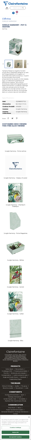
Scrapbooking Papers (15, 379)
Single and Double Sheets (10, 377)
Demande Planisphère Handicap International (14, 412)
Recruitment (19, 388)
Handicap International (14, 397)
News (19, 407)
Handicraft (23, 377)
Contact (15, 414)
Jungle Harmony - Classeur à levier (15, 178)
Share (8, 118)
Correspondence (6, 375)
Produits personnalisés (20, 371)
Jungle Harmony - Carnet (15, 287)
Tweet (12, 118)
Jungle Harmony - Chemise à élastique (15, 205)
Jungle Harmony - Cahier (15, 314)
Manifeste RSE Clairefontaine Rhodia (15, 401)
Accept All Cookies (15, 437)
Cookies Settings (15, 427)
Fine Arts (6, 373)
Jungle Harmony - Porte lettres (15, 151)
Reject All (15, 432)
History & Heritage (7, 386)
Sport (22, 395)
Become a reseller (8, 388)
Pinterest (16, 118)
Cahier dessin (9, 369)
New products (19, 369)
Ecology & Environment (12, 395)
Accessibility (22, 399)
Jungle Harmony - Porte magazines (15, 233)
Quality (17, 386)
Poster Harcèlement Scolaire (14, 409)
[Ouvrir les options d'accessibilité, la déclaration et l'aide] (13, 13)
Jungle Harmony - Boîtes (15, 260)
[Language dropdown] (17, 13)
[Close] (29, 417)
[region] (15, 427)
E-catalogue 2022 (7, 371)
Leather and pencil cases (20, 375)
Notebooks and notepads (18, 373)
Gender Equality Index (10, 399)
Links (26, 388)
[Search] (18, 8)
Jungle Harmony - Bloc (15, 340)
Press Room (11, 407)
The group (24, 386)
